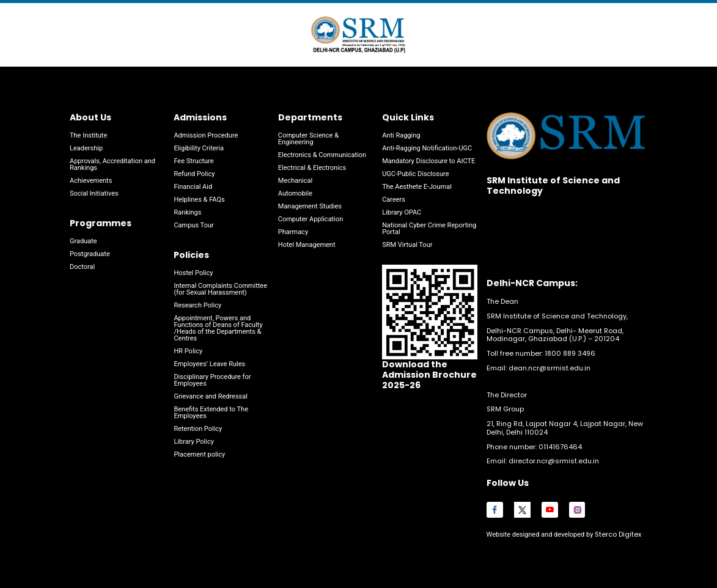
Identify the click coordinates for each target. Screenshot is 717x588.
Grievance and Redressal (211, 396)
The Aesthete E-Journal (417, 187)
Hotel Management (307, 245)
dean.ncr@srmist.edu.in (549, 368)
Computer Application (310, 219)
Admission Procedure (206, 135)
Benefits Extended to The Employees (211, 412)
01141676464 (560, 447)
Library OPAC (401, 212)
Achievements (91, 181)
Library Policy (193, 442)
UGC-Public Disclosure (415, 174)
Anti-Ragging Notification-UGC (427, 148)
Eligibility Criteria (199, 148)
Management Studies (310, 206)
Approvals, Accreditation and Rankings (112, 164)
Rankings (187, 212)
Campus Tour (193, 225)
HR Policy (188, 351)
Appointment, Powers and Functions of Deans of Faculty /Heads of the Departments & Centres (218, 328)
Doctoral (82, 267)
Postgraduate (90, 254)
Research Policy (197, 305)
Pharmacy (293, 232)
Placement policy (199, 454)
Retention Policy (198, 429)
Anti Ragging (401, 135)
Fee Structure (193, 161)
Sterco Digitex (617, 534)
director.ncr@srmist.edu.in (554, 461)
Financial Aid (193, 187)
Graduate (83, 241)
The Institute (88, 135)
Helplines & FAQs (199, 200)
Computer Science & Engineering (308, 138)
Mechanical (295, 181)
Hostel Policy (193, 273)
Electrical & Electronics (312, 168)
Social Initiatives (94, 193)
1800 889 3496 (570, 353)
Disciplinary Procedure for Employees (212, 380)
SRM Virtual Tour (407, 245)
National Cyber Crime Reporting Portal (429, 228)
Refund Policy (194, 174)
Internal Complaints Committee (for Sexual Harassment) (220, 289)
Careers (393, 200)
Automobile (295, 193)
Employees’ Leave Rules (209, 364)
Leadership (86, 148)
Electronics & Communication (322, 155)
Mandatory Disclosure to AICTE (428, 161)
